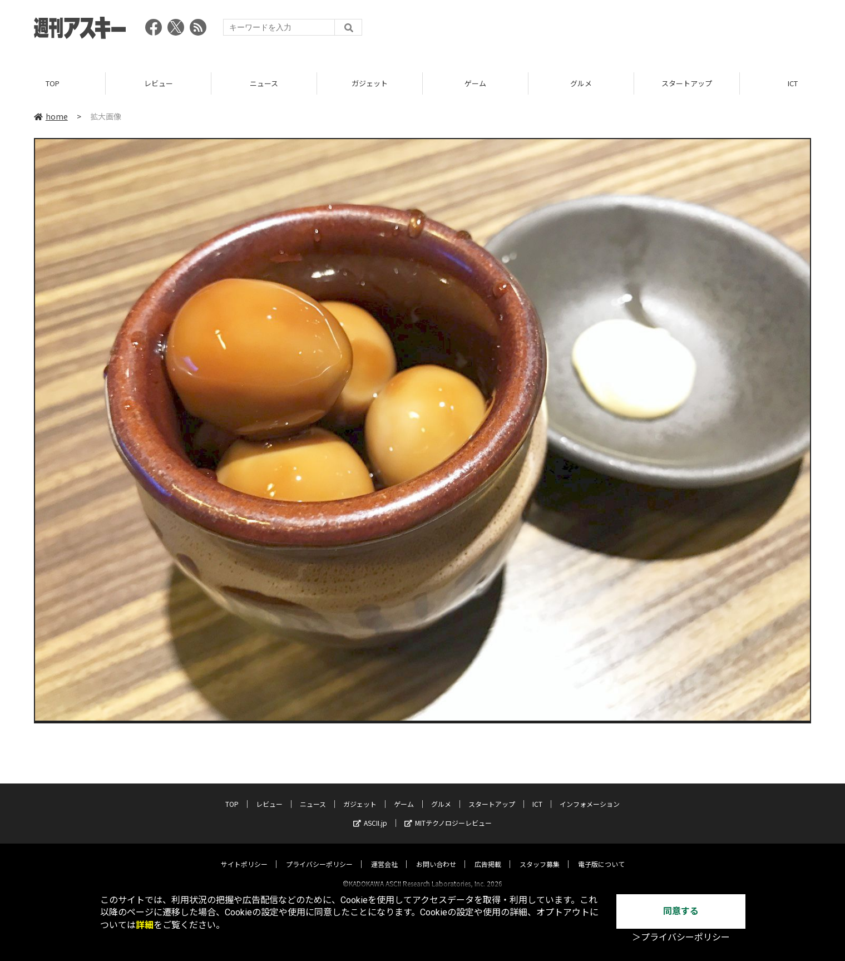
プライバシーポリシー (319, 854)
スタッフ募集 (540, 854)
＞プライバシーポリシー (681, 937)
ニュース (264, 83)
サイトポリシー (244, 854)
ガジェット (370, 83)
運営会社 (384, 854)
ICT (537, 794)
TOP (53, 83)
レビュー (158, 83)
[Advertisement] (608, 31)
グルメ (581, 83)
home (51, 116)
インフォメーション (590, 794)
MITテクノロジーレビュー (448, 812)
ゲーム (475, 83)
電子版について (601, 854)
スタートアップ (686, 83)
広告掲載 (488, 854)
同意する (681, 911)
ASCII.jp (370, 812)
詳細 (145, 925)
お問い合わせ (436, 854)
